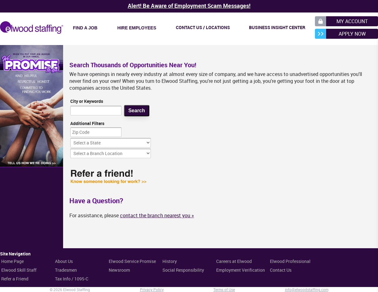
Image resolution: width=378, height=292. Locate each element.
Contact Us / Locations (203, 27)
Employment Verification (240, 270)
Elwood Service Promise (132, 261)
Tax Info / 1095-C (71, 279)
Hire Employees (136, 27)
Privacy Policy (152, 289)
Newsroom (119, 270)
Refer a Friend (14, 279)
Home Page (12, 261)
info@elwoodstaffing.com (306, 289)
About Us (64, 261)
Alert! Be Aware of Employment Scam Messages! (189, 5)
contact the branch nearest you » (157, 215)
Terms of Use (224, 289)
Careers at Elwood (234, 261)
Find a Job (85, 27)
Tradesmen (66, 270)
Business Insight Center (277, 27)
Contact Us (280, 270)
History (169, 261)
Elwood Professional (290, 261)
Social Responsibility (183, 270)
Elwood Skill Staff (19, 270)
